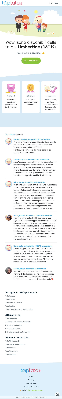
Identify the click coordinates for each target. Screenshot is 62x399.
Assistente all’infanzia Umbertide (18, 322)
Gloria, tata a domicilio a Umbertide (29, 269)
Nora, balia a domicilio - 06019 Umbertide (32, 246)
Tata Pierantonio (11, 351)
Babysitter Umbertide (13, 325)
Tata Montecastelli (12, 341)
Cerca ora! (31, 60)
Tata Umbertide (11, 318)
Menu (54, 3)
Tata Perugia (10, 296)
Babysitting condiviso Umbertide (18, 332)
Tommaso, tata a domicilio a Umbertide (31, 159)
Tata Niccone (10, 348)
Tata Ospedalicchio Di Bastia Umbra (19, 309)
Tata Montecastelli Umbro (15, 344)
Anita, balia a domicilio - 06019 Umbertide (32, 215)
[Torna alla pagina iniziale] (12, 3)
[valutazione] (31, 390)
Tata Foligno (10, 299)
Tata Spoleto (10, 306)
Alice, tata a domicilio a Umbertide (29, 182)
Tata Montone (10, 354)
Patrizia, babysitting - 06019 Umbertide (31, 139)
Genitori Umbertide (12, 329)
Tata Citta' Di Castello (13, 303)
